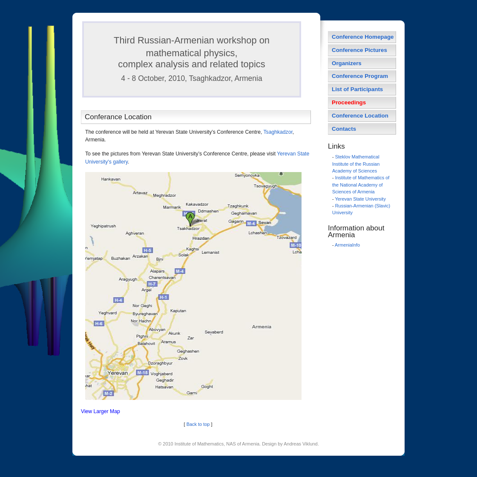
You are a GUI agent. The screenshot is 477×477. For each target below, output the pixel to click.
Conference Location (360, 115)
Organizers (347, 63)
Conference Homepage (363, 37)
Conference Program (360, 76)
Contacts (344, 129)
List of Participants (357, 89)
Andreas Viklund (300, 443)
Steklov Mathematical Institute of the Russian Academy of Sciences (355, 163)
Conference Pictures (359, 50)
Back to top (198, 424)
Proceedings (349, 102)
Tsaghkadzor (278, 132)
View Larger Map (100, 411)
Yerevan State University (360, 198)
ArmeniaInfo (347, 244)
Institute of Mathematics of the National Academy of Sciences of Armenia (360, 184)
